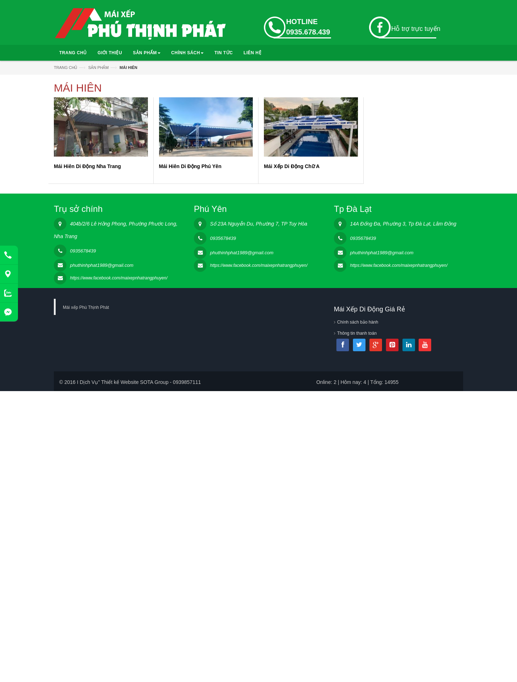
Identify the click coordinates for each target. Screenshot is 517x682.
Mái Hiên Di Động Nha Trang (87, 166)
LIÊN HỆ (252, 52)
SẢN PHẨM (146, 52)
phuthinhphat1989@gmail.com (102, 265)
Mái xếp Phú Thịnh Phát (86, 307)
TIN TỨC (223, 52)
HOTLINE (302, 21)
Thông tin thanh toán (357, 333)
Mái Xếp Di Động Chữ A (292, 166)
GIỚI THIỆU (110, 52)
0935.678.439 (308, 32)
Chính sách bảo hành (357, 322)
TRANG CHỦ (73, 52)
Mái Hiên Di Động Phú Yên (190, 166)
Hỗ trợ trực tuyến (416, 28)
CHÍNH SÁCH (187, 52)
